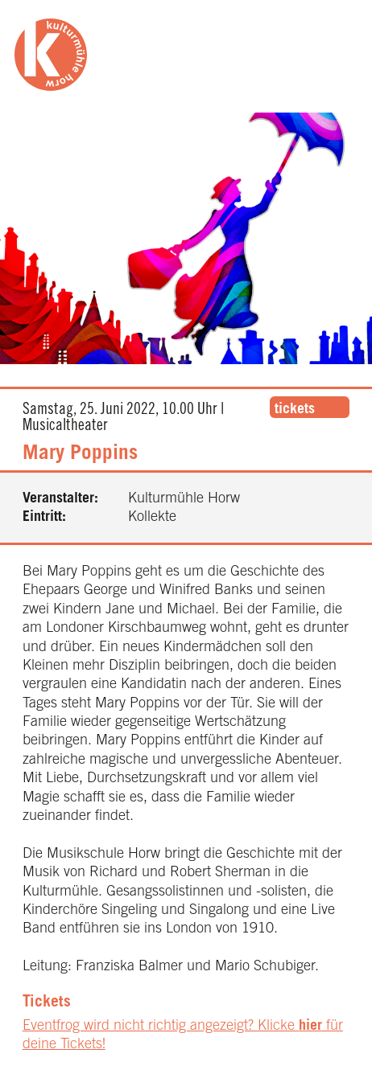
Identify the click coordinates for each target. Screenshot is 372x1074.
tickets (295, 410)
